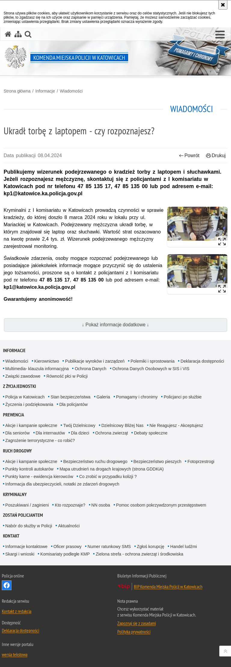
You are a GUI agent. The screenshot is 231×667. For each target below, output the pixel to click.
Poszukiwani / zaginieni (27, 505)
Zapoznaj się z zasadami (136, 623)
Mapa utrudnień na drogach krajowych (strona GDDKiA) (112, 469)
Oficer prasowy (68, 546)
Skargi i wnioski (19, 554)
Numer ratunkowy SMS (109, 546)
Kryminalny (15, 494)
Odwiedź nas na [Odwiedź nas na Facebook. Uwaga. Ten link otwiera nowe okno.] (6, 585)
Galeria (103, 396)
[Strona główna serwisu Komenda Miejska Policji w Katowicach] (8, 34)
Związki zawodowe (23, 376)
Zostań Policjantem (23, 515)
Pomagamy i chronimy (137, 396)
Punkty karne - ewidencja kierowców (39, 476)
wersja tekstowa (14, 654)
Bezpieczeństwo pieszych (158, 461)
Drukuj (216, 155)
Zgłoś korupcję (150, 546)
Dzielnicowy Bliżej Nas (122, 425)
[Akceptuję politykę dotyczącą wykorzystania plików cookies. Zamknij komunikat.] (222, 5)
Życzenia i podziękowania (29, 404)
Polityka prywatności (133, 632)
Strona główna (17, 91)
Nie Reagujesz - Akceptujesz (176, 425)
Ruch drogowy (17, 451)
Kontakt (11, 536)
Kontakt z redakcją (16, 611)
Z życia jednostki (19, 386)
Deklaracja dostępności (202, 361)
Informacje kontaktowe (26, 546)
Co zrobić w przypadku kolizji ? (108, 476)
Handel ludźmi (183, 546)
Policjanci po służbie (183, 396)
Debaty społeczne (150, 433)
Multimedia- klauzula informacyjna (37, 368)
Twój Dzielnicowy (79, 425)
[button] (220, 35)
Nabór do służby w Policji (28, 525)
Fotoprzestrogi (200, 461)
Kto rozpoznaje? (70, 505)
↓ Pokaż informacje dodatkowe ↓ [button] (115, 324)
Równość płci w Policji (67, 376)
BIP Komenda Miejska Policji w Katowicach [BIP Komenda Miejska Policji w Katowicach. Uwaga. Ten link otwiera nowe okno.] (168, 586)
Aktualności (69, 525)
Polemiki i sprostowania (152, 361)
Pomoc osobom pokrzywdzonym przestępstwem (161, 505)
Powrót (189, 155)
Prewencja (13, 415)
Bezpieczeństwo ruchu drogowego (95, 461)
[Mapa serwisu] (18, 34)
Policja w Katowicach (25, 396)
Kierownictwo (46, 361)
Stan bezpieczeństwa (70, 396)
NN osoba (100, 505)
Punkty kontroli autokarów (29, 469)
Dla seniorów (17, 433)
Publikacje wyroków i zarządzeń (95, 361)
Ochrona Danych (90, 368)
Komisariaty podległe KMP (65, 554)
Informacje (45, 91)
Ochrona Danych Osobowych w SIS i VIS (150, 368)
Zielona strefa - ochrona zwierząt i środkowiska (139, 554)
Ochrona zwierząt (111, 433)
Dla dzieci (80, 433)
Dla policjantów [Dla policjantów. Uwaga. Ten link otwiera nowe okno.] (73, 404)
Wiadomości (71, 91)
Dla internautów (50, 433)
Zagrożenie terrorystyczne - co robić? (40, 440)
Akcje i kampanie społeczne (31, 425)
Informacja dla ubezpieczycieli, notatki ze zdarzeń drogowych (62, 484)
